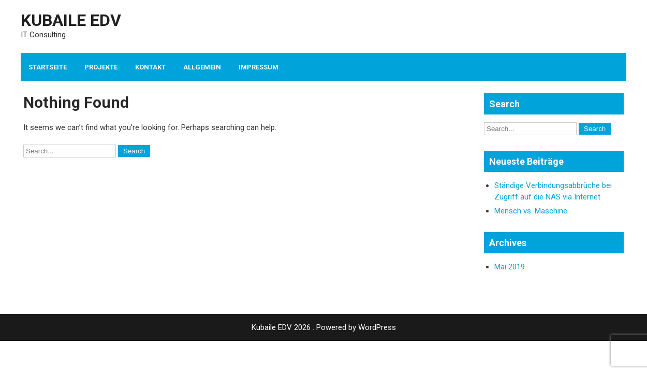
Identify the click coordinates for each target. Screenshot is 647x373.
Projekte (100, 67)
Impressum (258, 67)
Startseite (47, 67)
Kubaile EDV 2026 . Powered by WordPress (324, 327)
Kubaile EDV (71, 20)
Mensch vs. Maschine (530, 211)
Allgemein (202, 67)
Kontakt (150, 67)
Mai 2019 (509, 266)
